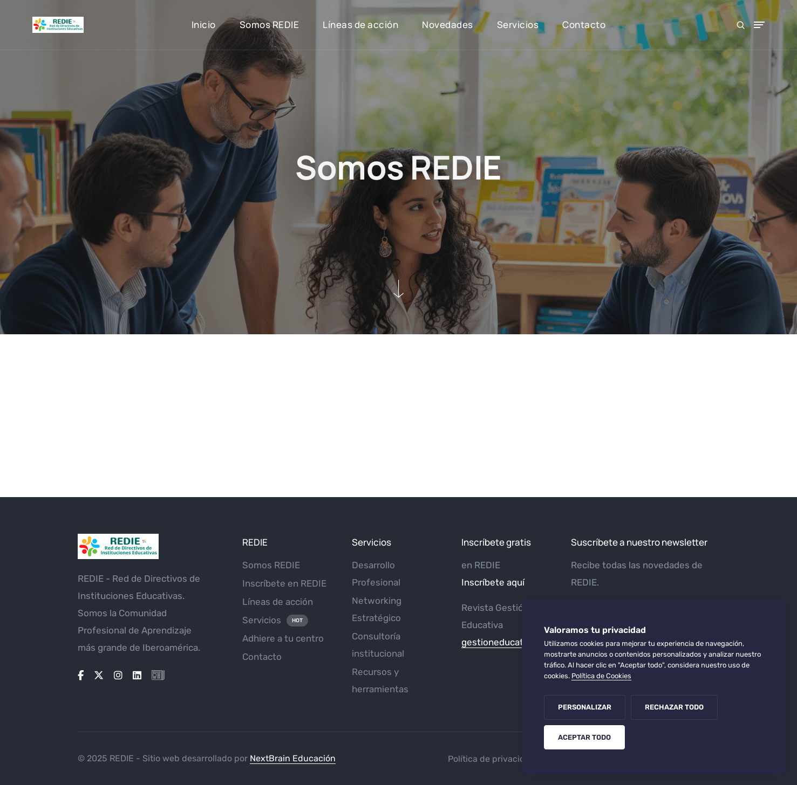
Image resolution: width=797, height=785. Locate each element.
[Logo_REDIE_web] (152, 546)
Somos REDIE (269, 24)
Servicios (518, 24)
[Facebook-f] (81, 675)
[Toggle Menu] (759, 25)
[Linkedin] (137, 675)
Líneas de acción (360, 24)
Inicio (204, 24)
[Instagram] (118, 675)
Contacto (583, 24)
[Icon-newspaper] (158, 675)
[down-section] (399, 288)
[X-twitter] (99, 675)
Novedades (447, 24)
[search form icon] (740, 25)
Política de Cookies (601, 676)
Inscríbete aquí (492, 582)
